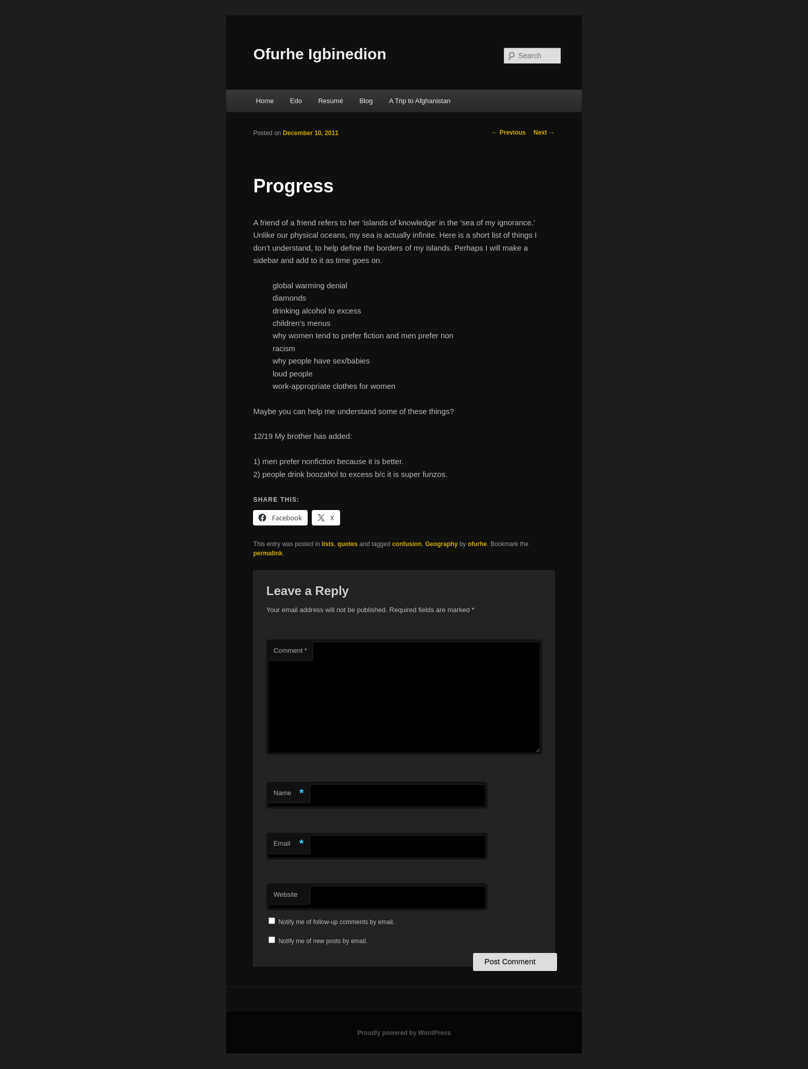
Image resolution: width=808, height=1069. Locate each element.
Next (543, 132)
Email (289, 843)
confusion (407, 544)
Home (265, 101)
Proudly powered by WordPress (403, 1033)
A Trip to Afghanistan (419, 101)
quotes (348, 544)
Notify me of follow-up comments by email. (336, 922)
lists (328, 544)
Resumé (330, 101)
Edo (296, 101)
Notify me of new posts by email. (322, 941)
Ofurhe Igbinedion (319, 53)
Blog (366, 101)
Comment (290, 650)
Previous (509, 132)
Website (286, 894)
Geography (441, 544)
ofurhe (477, 544)
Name (289, 793)
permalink (267, 553)
